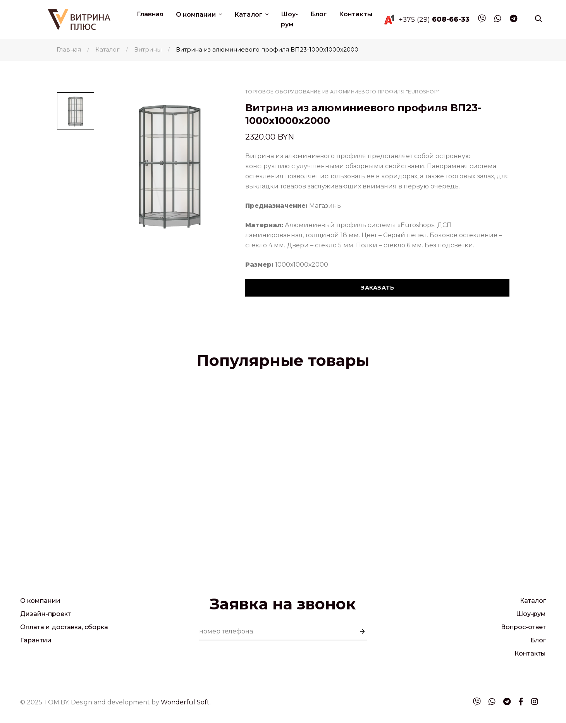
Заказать (377, 287)
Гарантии (36, 640)
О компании (196, 14)
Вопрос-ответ (523, 627)
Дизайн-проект (45, 614)
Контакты (355, 14)
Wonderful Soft (185, 702)
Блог (318, 14)
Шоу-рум (289, 19)
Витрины (148, 49)
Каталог (249, 14)
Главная (150, 14)
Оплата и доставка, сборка (64, 627)
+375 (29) (434, 19)
